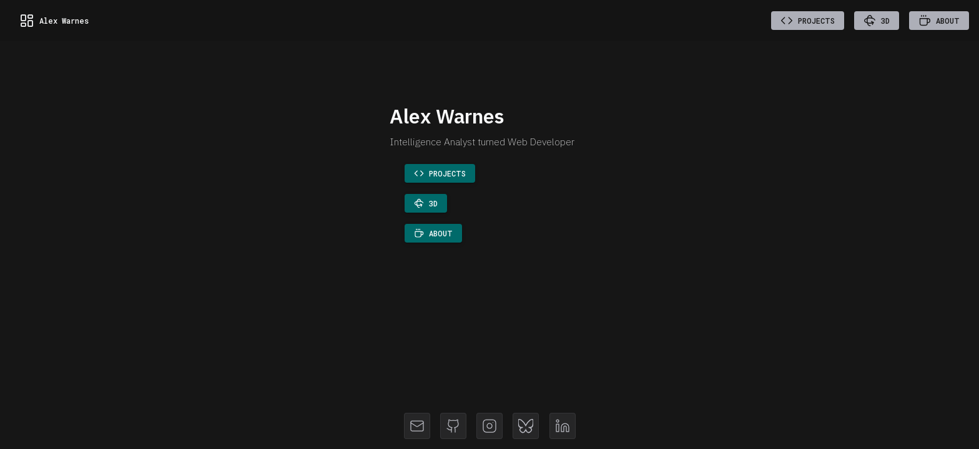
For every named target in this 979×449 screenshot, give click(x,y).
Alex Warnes (54, 20)
